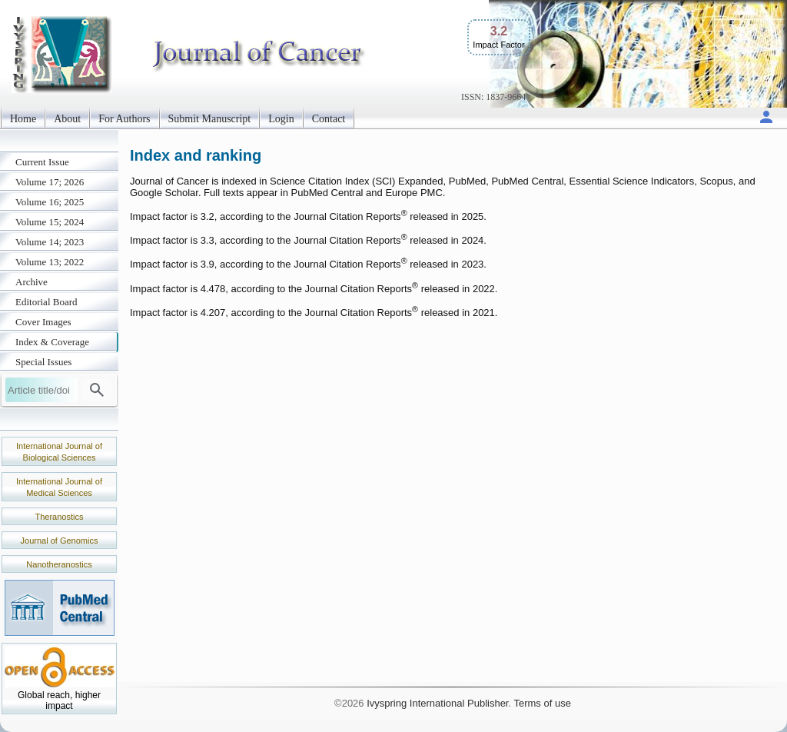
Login (281, 119)
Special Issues (43, 362)
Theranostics (59, 516)
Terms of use (541, 703)
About (67, 119)
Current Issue (42, 162)
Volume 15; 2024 (49, 222)
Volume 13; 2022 (49, 262)
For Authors (124, 119)
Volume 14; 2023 (49, 242)
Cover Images (43, 322)
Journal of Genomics (59, 540)
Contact (329, 119)
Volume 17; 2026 (49, 182)
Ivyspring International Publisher (437, 703)
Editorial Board (46, 302)
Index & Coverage (52, 342)
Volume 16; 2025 (49, 202)
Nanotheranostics (59, 564)
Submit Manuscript (209, 119)
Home (23, 119)
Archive (31, 282)
